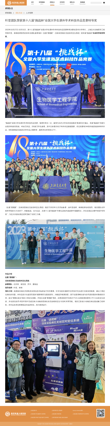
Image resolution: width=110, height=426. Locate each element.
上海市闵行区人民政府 (57, 410)
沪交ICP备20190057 (64, 423)
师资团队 (8, 13)
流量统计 (71, 423)
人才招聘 (29, 13)
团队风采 (19, 13)
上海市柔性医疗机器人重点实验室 (60, 417)
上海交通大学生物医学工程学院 (37, 413)
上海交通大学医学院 (56, 413)
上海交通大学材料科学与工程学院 (81, 413)
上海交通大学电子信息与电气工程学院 (39, 417)
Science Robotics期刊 (78, 410)
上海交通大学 (33, 410)
